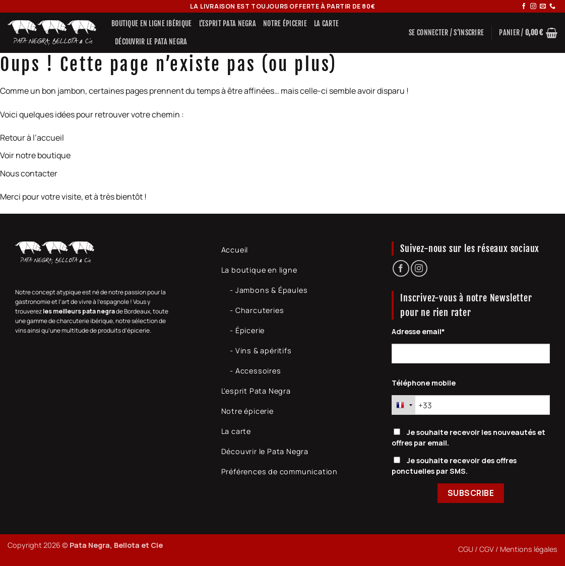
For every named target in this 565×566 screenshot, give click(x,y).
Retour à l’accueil (32, 137)
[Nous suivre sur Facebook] (524, 6)
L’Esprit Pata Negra (227, 23)
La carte (326, 23)
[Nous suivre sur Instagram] (533, 6)
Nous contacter (28, 173)
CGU (465, 549)
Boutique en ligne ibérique (151, 23)
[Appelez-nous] (552, 6)
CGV (486, 549)
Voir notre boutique (35, 155)
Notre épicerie (285, 23)
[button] (446, 33)
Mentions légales (528, 549)
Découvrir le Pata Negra (151, 41)
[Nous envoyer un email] (543, 6)
